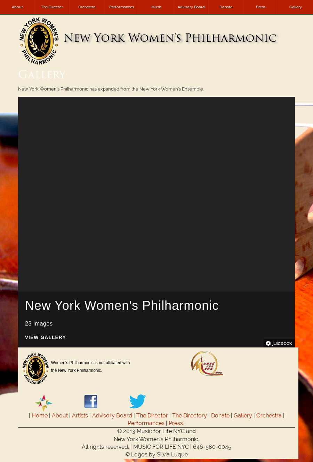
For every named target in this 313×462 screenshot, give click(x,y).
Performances (121, 7)
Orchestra (86, 7)
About (17, 7)
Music (156, 7)
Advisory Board (191, 7)
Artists (80, 415)
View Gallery (45, 337)
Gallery (295, 7)
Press (260, 7)
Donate (225, 7)
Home (40, 415)
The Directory (189, 415)
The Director (52, 7)
